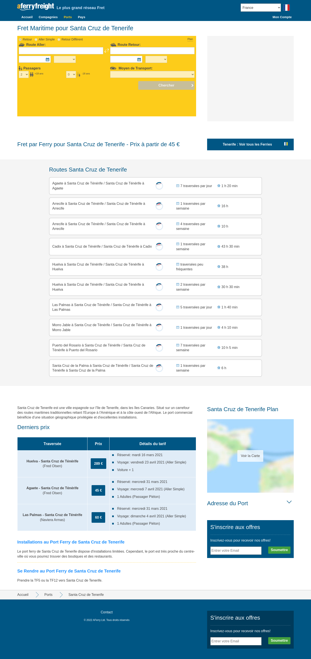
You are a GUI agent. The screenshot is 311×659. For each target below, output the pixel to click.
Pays (81, 17)
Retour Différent (72, 39)
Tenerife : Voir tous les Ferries (247, 144)
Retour (27, 39)
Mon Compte (282, 17)
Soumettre (279, 550)
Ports (68, 17)
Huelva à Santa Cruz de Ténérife (77, 264)
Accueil (27, 17)
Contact (107, 612)
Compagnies (48, 17)
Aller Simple (47, 39)
